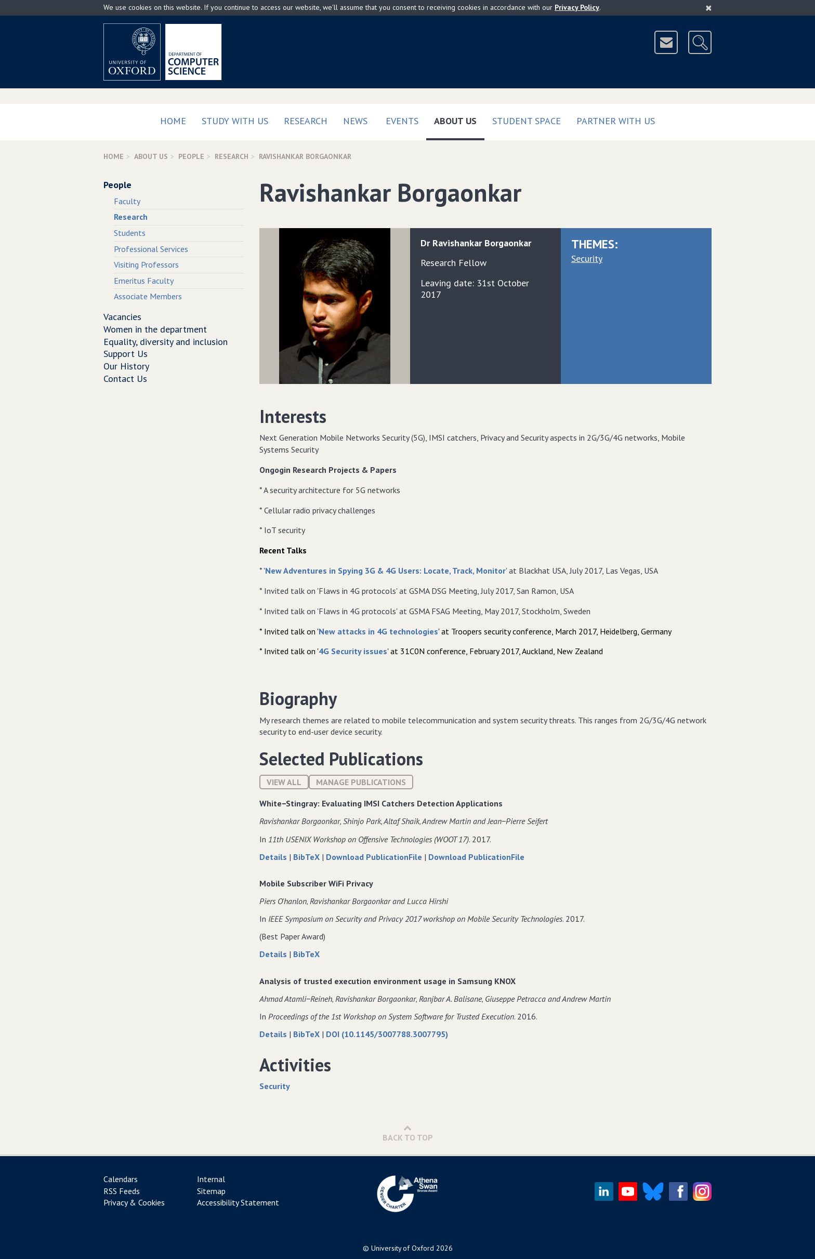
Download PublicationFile (375, 857)
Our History (126, 366)
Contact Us (125, 379)
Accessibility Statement (238, 1202)
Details (274, 857)
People (191, 156)
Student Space (526, 121)
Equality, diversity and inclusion (165, 342)
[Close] (708, 8)
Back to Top (408, 1133)
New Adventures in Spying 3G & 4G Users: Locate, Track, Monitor (385, 570)
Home (173, 121)
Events (402, 121)
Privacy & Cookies (134, 1202)
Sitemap (211, 1191)
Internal (211, 1179)
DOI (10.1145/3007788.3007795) (387, 1034)
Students (130, 233)
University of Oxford (402, 1248)
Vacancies (122, 317)
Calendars (120, 1179)
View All (284, 782)
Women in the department (155, 329)
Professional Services (151, 249)
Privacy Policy (577, 7)
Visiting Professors (146, 264)
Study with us (235, 121)
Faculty (127, 201)
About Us (459, 119)
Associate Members (148, 296)
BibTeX (307, 857)
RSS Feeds (121, 1191)
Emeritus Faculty (144, 280)
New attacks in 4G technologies (378, 631)
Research (305, 121)
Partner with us (615, 121)
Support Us (125, 354)
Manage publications (361, 782)
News (355, 121)
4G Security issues (353, 651)
